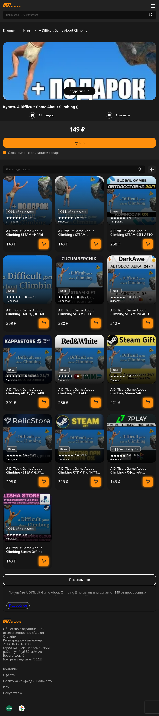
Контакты (10, 669)
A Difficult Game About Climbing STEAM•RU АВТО (130, 312)
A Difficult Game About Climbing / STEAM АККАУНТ (76, 233)
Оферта (9, 675)
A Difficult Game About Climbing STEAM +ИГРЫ (24, 233)
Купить (79, 143)
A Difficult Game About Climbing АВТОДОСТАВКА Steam (26, 391)
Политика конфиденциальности (28, 681)
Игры (27, 30)
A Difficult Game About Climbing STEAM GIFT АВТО (131, 233)
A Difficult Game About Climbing (63, 30)
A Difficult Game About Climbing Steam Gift (128, 391)
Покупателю (12, 693)
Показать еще (79, 579)
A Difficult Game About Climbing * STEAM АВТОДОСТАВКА (76, 391)
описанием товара (45, 153)
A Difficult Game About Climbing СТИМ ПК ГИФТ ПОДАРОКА (77, 470)
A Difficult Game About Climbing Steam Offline (24, 550)
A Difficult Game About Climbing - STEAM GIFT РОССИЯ (24, 470)
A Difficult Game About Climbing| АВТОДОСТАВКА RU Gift (27, 312)
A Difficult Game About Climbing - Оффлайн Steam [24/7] (128, 470)
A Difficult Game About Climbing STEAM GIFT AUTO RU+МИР (76, 312)
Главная (9, 30)
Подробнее (18, 605)
